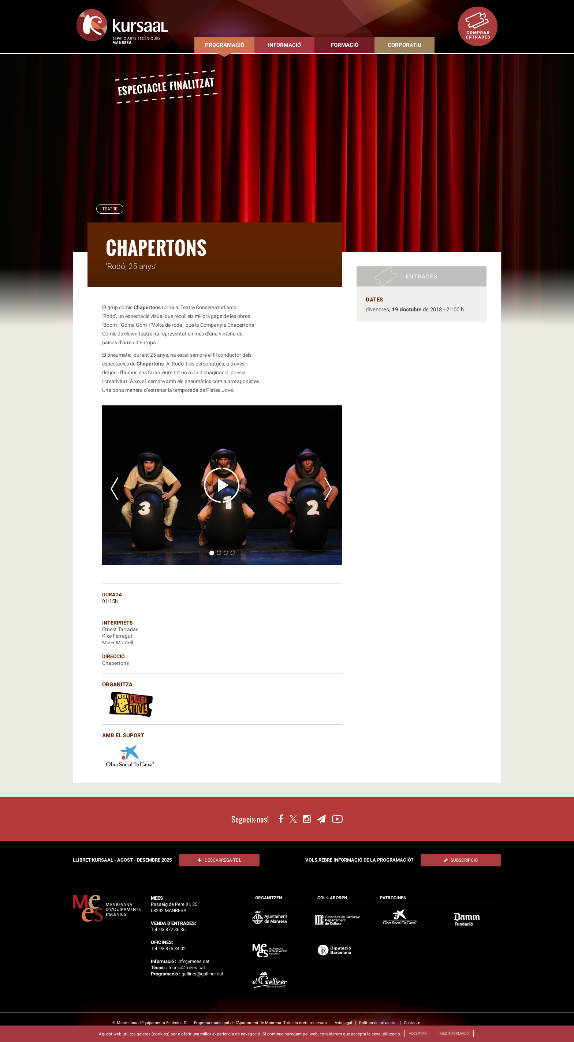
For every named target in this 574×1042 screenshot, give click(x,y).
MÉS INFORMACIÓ (454, 1033)
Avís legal (344, 1022)
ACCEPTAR (417, 1033)
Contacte (412, 1022)
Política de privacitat (378, 1022)
